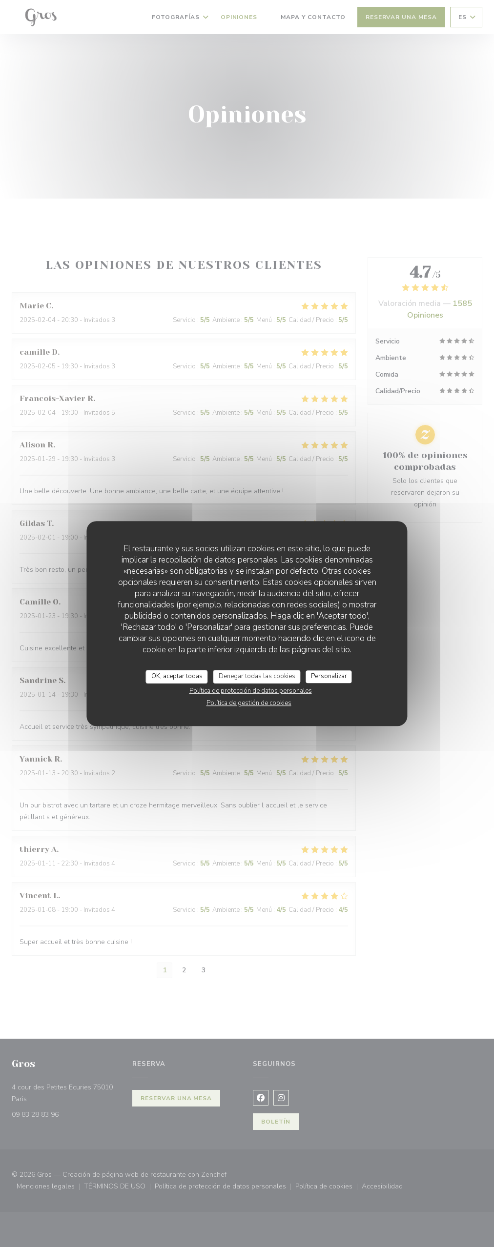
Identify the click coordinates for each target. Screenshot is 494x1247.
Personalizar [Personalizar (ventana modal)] (329, 676)
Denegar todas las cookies (257, 676)
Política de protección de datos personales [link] (250, 690)
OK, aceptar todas (177, 676)
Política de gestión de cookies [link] (248, 703)
